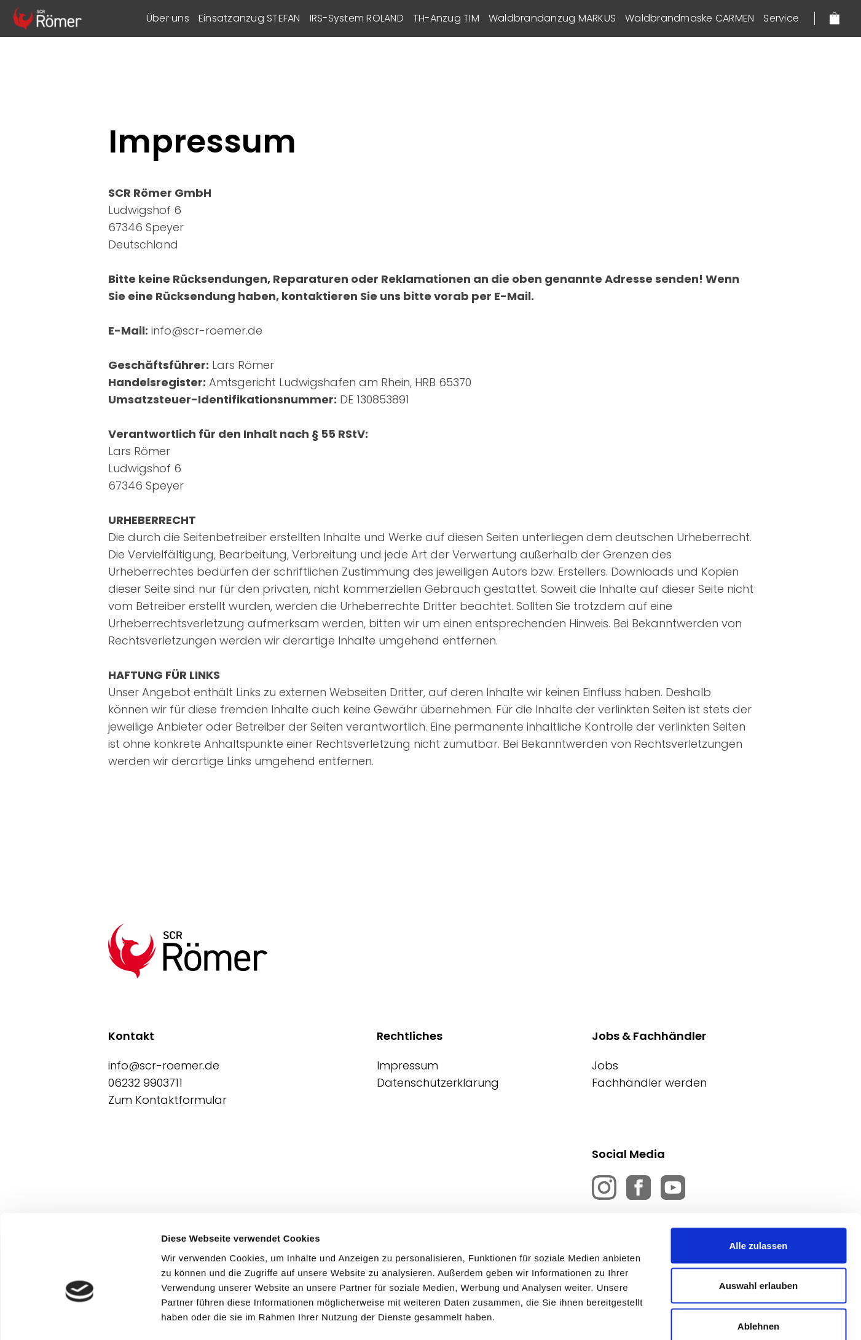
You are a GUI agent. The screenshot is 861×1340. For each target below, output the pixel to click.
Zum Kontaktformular (167, 1100)
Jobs (605, 1065)
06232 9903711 (145, 1082)
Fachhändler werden (649, 1082)
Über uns (167, 18)
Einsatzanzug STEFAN (250, 18)
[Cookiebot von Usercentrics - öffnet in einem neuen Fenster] (79, 1316)
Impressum (407, 1065)
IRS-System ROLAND (357, 18)
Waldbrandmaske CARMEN (689, 18)
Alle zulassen (758, 1178)
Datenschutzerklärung (438, 1082)
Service (781, 18)
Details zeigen (654, 1315)
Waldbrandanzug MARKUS (552, 18)
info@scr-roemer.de (163, 1065)
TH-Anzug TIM (446, 18)
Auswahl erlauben (758, 1219)
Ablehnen (758, 1259)
